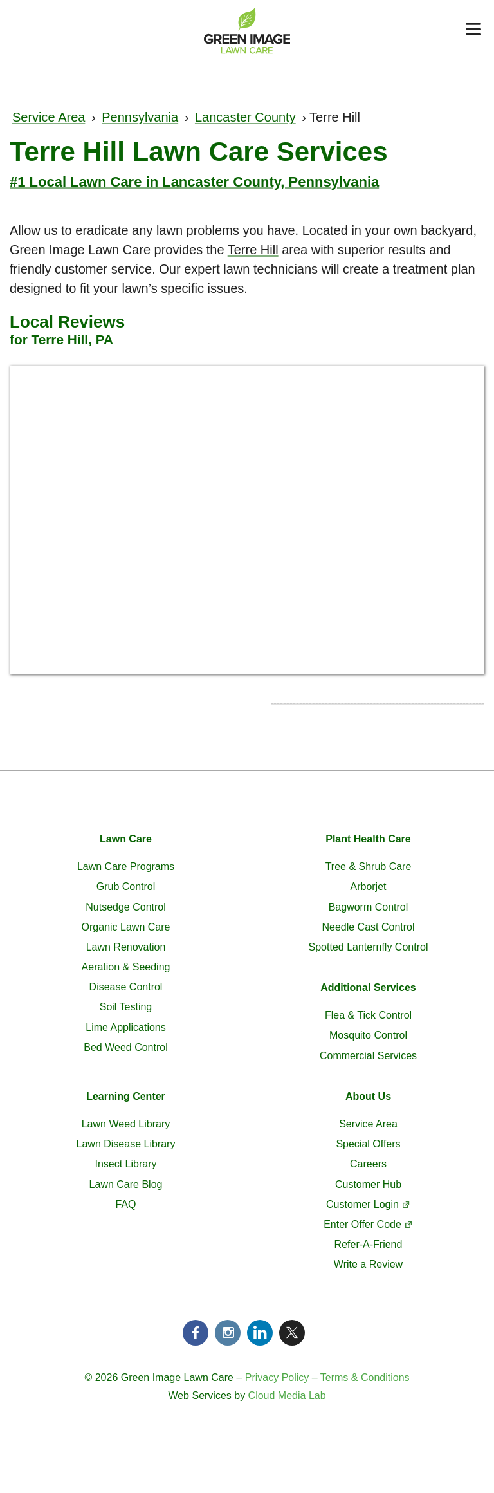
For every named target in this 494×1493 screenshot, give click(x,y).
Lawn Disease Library (126, 1143)
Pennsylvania (140, 117)
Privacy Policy (277, 1377)
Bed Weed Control (125, 1047)
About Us (368, 1096)
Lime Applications (126, 1027)
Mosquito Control (368, 1035)
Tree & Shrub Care (368, 866)
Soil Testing (126, 1006)
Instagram (228, 1333)
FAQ (125, 1204)
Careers (368, 1163)
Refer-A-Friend (368, 1244)
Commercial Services (368, 1055)
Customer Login (362, 1204)
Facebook (195, 1333)
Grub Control (126, 886)
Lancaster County (245, 117)
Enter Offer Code (362, 1224)
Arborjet (368, 886)
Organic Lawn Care (126, 927)
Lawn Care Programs (125, 866)
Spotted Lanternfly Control (368, 946)
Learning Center (125, 1096)
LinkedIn (260, 1333)
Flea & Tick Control (368, 1015)
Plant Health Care (367, 838)
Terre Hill (253, 250)
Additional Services (368, 987)
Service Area (48, 117)
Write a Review (368, 1264)
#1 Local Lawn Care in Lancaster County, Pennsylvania (194, 182)
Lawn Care (126, 838)
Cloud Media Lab (287, 1395)
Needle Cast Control (368, 927)
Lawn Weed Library (126, 1123)
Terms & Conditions (365, 1377)
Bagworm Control (368, 907)
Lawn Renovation (126, 946)
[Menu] (473, 31)
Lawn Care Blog (126, 1184)
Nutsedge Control (126, 907)
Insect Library (125, 1163)
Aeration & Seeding (126, 966)
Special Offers (368, 1143)
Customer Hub (368, 1184)
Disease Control (126, 986)
